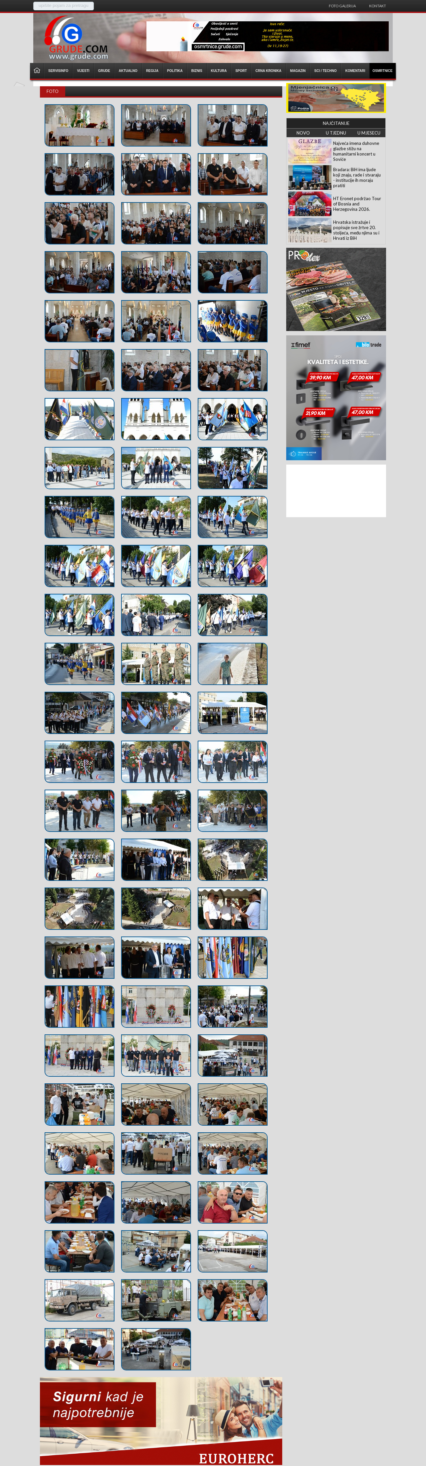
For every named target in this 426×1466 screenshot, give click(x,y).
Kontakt (377, 6)
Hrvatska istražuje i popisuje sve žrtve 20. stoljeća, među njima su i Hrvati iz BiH (356, 230)
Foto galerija (342, 6)
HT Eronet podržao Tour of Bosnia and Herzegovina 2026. (357, 204)
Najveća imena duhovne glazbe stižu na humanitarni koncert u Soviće (356, 151)
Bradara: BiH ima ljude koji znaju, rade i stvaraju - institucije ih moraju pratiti (357, 177)
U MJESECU (368, 133)
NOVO (303, 133)
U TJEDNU (336, 133)
